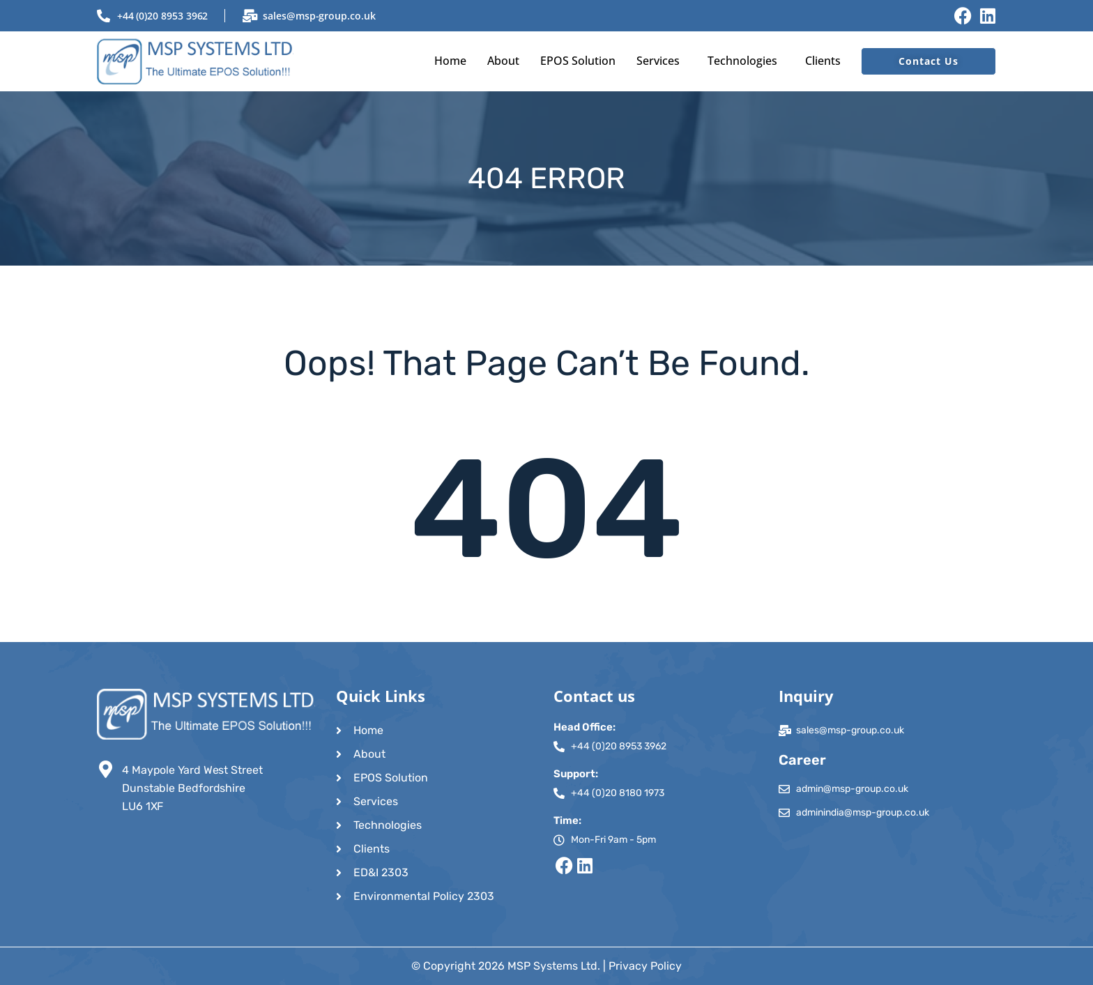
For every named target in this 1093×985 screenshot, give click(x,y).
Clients (823, 60)
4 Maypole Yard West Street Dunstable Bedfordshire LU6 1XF (192, 788)
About (503, 60)
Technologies (742, 60)
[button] (661, 61)
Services (658, 60)
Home (450, 60)
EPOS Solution (578, 60)
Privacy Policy (645, 965)
